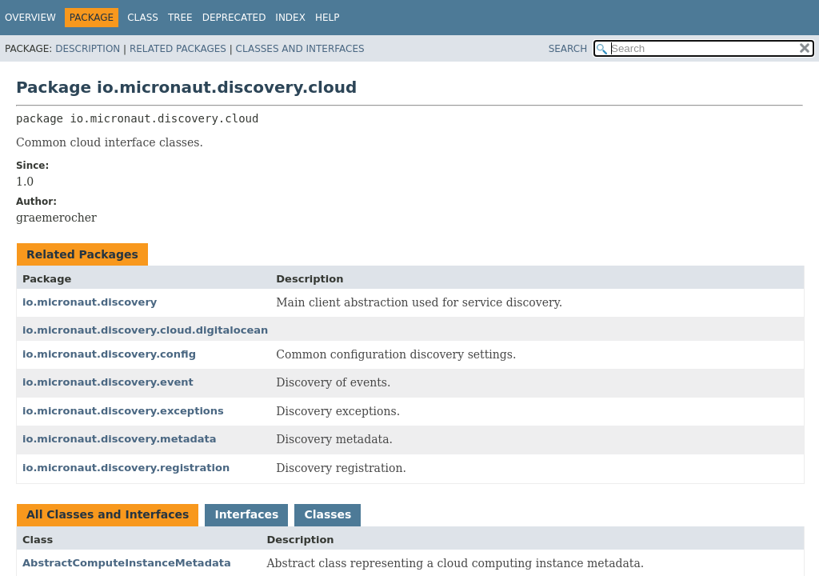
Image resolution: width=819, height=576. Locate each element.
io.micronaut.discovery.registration (126, 468)
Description (87, 48)
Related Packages (178, 48)
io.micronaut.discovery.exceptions (123, 411)
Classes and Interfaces (300, 48)
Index (290, 17)
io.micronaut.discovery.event (108, 382)
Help (327, 17)
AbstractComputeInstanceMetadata (126, 563)
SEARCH (568, 48)
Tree (180, 17)
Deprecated (234, 17)
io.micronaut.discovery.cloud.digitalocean (145, 330)
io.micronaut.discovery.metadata (119, 439)
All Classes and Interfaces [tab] (107, 514)
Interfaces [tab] (246, 514)
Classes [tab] (327, 514)
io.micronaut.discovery (89, 302)
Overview (30, 17)
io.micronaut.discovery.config (109, 354)
